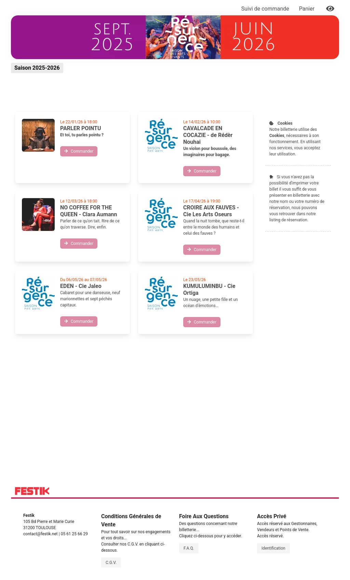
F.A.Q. (189, 548)
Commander (78, 151)
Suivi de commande (265, 8)
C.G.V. (111, 562)
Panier (307, 8)
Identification (273, 548)
